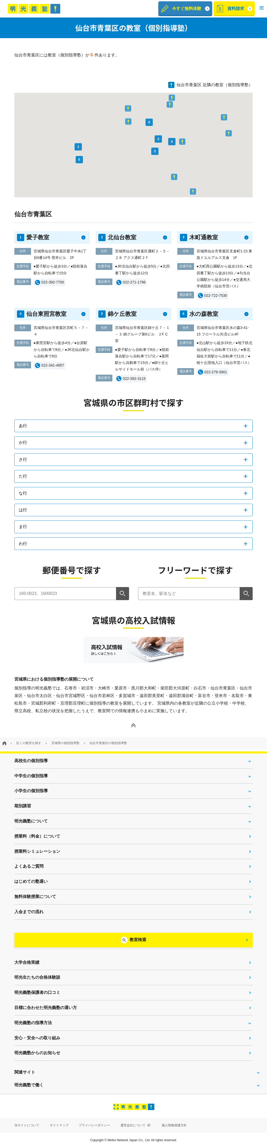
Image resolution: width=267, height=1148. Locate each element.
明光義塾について (31, 821)
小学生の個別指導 (31, 790)
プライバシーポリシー (94, 1125)
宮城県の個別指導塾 (65, 743)
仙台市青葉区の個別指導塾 (108, 743)
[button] (261, 9)
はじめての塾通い (31, 881)
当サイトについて (26, 1125)
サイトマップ (59, 1125)
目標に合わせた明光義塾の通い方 (45, 1007)
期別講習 (22, 806)
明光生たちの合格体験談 (37, 977)
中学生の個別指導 (31, 776)
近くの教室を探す (28, 743)
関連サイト (24, 1072)
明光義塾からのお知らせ (37, 1053)
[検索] (122, 593)
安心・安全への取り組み (37, 1038)
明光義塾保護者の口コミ (37, 992)
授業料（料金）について (37, 836)
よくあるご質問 (29, 866)
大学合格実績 (26, 962)
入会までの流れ (29, 911)
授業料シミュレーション (37, 851)
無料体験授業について (35, 896)
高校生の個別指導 (31, 760)
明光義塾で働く (29, 1085)
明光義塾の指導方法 (33, 1023)
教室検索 (138, 939)
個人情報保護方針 (174, 1125)
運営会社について (135, 1125)
